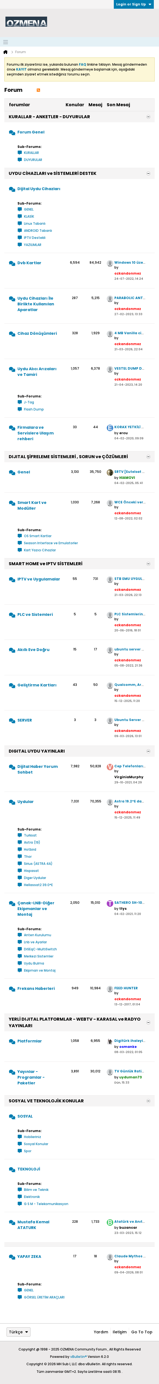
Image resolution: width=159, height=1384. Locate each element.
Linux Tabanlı (34, 223)
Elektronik (32, 1196)
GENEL (28, 209)
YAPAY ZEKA (29, 1256)
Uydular (25, 801)
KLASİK (29, 216)
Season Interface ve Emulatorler (51, 543)
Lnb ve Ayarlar (35, 942)
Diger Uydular (35, 877)
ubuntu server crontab (135, 649)
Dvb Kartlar (29, 263)
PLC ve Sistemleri (35, 614)
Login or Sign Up (133, 4)
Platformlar (29, 1041)
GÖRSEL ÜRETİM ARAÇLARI (44, 1297)
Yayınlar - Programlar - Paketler (31, 1077)
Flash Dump (34, 409)
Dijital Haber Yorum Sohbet (37, 769)
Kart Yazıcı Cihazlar (40, 550)
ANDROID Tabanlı (38, 230)
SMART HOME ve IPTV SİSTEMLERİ (45, 564)
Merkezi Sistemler (38, 956)
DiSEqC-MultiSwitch (40, 949)
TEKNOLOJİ (28, 1169)
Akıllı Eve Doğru (33, 649)
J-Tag (29, 402)
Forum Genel (30, 132)
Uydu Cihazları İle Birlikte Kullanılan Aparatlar (35, 304)
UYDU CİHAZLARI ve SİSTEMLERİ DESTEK (52, 173)
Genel (23, 472)
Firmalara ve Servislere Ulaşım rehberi (35, 433)
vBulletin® (78, 1356)
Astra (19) (32, 842)
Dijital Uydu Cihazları (38, 188)
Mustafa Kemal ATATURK (33, 1224)
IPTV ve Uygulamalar (38, 579)
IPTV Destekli (34, 237)
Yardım (101, 1332)
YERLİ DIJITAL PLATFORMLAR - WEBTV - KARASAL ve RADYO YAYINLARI (74, 1022)
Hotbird (30, 849)
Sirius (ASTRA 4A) (38, 863)
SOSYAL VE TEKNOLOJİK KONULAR (46, 1101)
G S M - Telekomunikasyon (46, 1204)
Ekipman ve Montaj (40, 970)
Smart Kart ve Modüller (32, 505)
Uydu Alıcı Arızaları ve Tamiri (37, 371)
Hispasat (31, 870)
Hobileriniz (32, 1136)
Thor (28, 856)
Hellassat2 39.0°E (38, 885)
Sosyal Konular (36, 1144)
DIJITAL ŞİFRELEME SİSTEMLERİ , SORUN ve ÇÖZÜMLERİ (68, 457)
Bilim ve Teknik (36, 1189)
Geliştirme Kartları (37, 685)
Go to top (141, 1332)
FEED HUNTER (126, 988)
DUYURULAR (33, 159)
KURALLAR (31, 152)
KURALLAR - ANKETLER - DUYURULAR (49, 117)
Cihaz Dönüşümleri (37, 333)
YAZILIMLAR (32, 244)
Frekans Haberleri (36, 988)
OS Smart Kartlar (37, 536)
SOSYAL (25, 1116)
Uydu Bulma (34, 963)
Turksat (30, 835)
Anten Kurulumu (37, 935)
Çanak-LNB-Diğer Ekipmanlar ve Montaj (35, 908)
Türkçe (18, 1332)
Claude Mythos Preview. (136, 1256)
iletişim (120, 1332)
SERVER (24, 720)
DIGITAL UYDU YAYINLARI (37, 751)
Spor (27, 1151)
